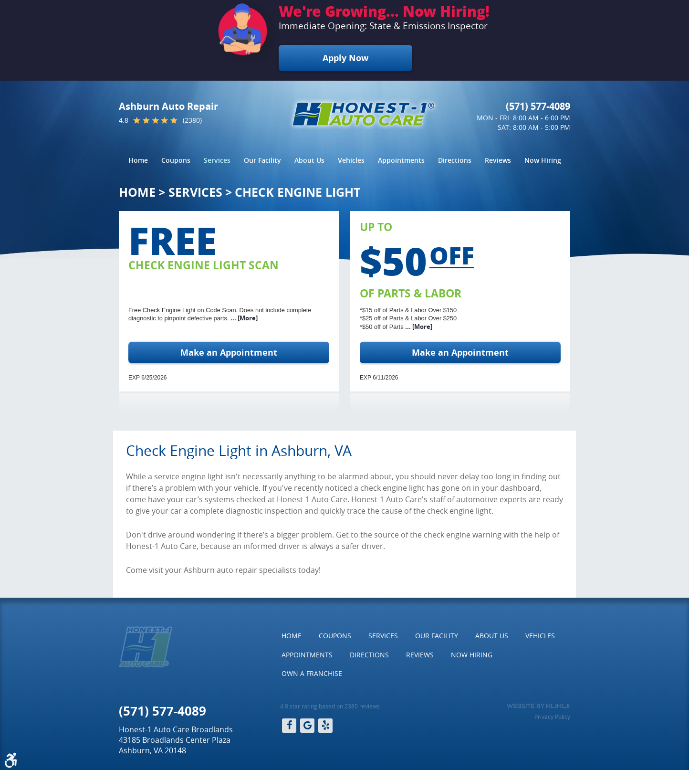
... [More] (243, 318)
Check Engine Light (297, 192)
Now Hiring (542, 160)
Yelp (325, 725)
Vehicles (351, 160)
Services (217, 160)
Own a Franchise (312, 673)
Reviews (498, 160)
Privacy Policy (552, 716)
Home (138, 160)
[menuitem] (138, 160)
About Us (309, 160)
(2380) (192, 120)
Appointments (401, 160)
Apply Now (345, 58)
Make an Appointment (228, 353)
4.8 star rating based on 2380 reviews (330, 706)
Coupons (175, 160)
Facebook (289, 725)
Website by (538, 706)
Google (307, 725)
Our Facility (262, 160)
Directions (454, 160)
